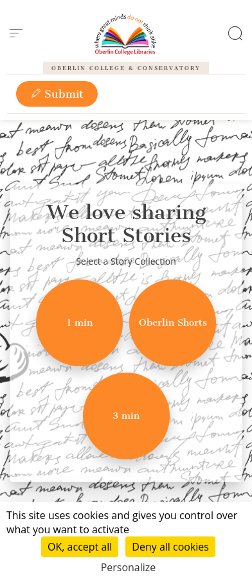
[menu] (16, 33)
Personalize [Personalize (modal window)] (128, 567)
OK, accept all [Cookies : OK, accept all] (80, 547)
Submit (57, 93)
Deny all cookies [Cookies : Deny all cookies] (170, 547)
